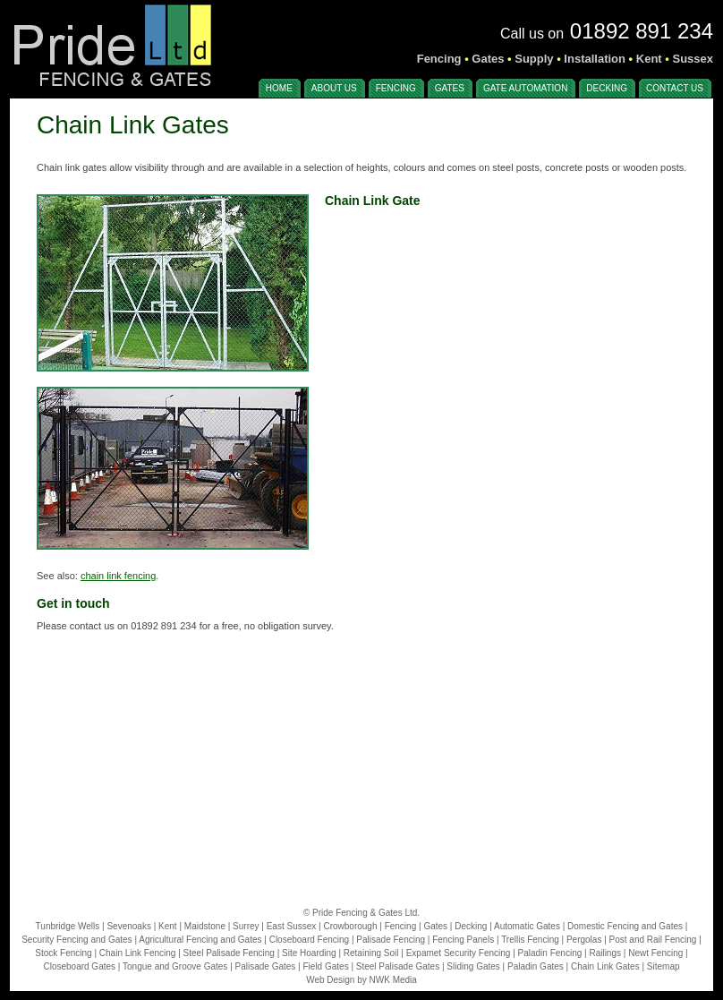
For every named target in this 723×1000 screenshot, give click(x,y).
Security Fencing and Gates (76, 939)
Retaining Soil (371, 953)
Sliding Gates (473, 966)
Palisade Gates (265, 966)
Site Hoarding (309, 953)
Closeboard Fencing (309, 939)
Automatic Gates (527, 926)
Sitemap (663, 966)
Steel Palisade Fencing (229, 953)
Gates (435, 926)
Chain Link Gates (605, 966)
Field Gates (326, 966)
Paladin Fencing (550, 953)
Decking (471, 926)
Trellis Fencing (530, 939)
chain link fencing (118, 575)
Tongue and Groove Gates (175, 966)
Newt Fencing (655, 953)
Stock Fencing (63, 953)
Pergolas (583, 939)
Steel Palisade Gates (397, 966)
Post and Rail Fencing (653, 939)
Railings (605, 953)
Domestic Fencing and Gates (625, 926)
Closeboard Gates (79, 966)
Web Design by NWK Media (361, 980)
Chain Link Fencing (137, 953)
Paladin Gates (535, 966)
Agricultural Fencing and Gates (200, 939)
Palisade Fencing (390, 939)
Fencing (401, 926)
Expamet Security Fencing (458, 953)
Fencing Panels (463, 939)
